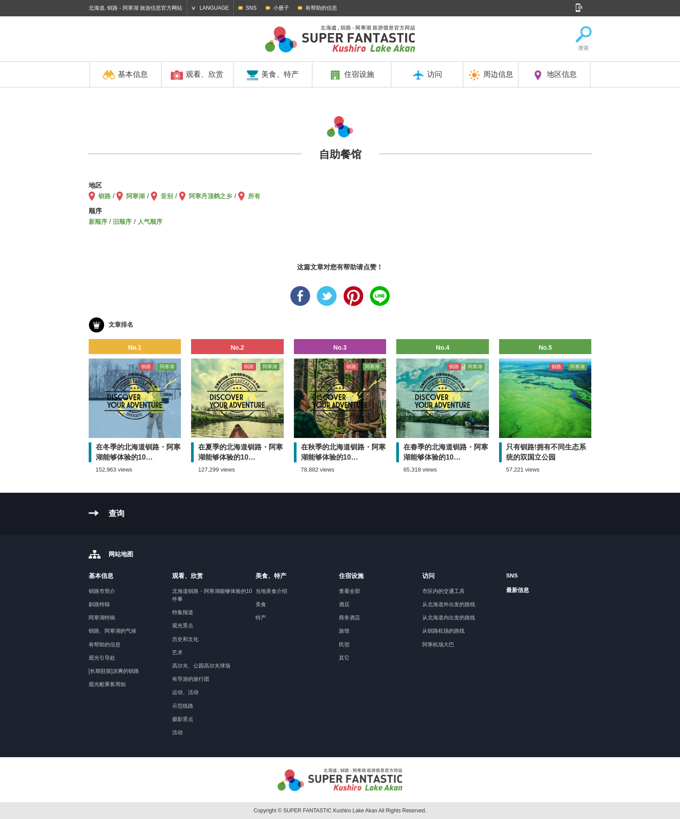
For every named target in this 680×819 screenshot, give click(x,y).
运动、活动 (185, 692)
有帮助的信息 (321, 8)
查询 (116, 513)
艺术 (177, 652)
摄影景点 (182, 719)
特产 (260, 618)
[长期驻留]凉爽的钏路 (114, 671)
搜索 (583, 39)
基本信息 (125, 75)
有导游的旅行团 (190, 679)
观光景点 (182, 626)
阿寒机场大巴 (438, 645)
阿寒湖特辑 (102, 618)
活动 (177, 732)
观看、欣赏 (197, 75)
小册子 (281, 8)
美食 (260, 604)
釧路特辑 (99, 604)
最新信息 (517, 590)
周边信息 (490, 75)
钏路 (104, 196)
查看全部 (349, 591)
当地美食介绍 (271, 591)
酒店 (344, 604)
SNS (251, 8)
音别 (167, 196)
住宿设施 (351, 75)
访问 (427, 75)
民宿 (344, 645)
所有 (254, 196)
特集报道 (182, 612)
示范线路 (182, 706)
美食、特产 (272, 75)
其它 (344, 658)
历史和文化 (185, 639)
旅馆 (344, 631)
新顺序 (98, 221)
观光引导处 (102, 658)
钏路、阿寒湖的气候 (112, 631)
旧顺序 (122, 221)
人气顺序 (150, 221)
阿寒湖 (135, 196)
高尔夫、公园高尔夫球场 (201, 666)
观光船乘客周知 (107, 684)
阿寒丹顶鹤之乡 (210, 196)
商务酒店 (349, 618)
